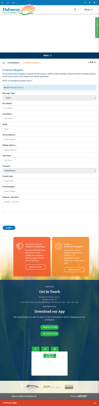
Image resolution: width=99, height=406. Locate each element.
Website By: (74, 396)
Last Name (7, 114)
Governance (13, 63)
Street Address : (9, 135)
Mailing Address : (10, 145)
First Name (8, 103)
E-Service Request (32, 63)
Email (5, 124)
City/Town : (7, 156)
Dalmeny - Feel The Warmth (19, 10)
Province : (7, 166)
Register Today (35, 267)
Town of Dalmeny (49, 356)
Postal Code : (8, 176)
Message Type (9, 93)
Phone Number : (9, 187)
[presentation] (19, 219)
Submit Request (74, 269)
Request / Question (11, 197)
